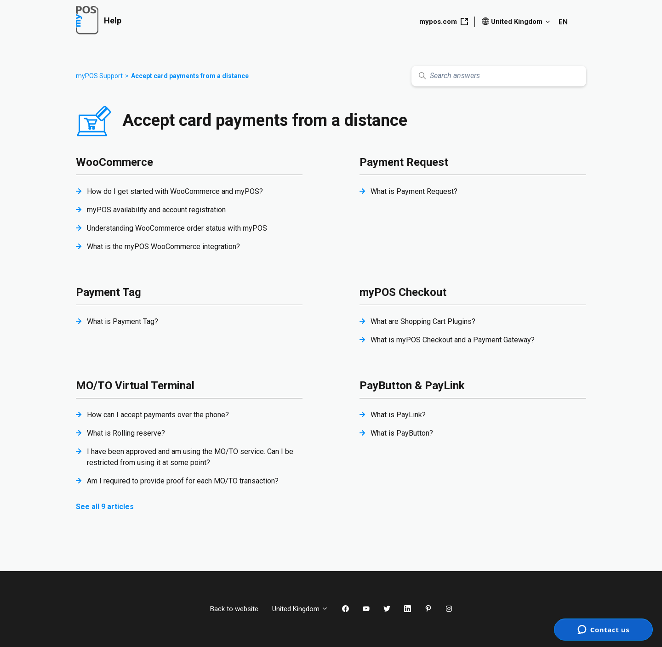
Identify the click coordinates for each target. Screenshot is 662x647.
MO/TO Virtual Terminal (135, 385)
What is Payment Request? (414, 191)
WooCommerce (114, 162)
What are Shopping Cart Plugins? (423, 321)
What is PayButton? (402, 433)
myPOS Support (99, 75)
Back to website (234, 609)
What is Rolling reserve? (126, 433)
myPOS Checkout (403, 292)
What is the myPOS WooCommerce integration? (163, 246)
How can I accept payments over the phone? (158, 414)
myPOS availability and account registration (156, 209)
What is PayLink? (398, 414)
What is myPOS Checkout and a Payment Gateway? (453, 339)
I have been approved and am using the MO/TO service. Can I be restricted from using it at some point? (190, 457)
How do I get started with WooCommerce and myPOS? (175, 191)
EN (563, 22)
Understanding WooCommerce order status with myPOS (177, 228)
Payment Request (404, 162)
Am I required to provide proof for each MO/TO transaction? (183, 481)
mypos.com (443, 21)
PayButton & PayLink (412, 385)
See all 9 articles (105, 506)
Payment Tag (108, 292)
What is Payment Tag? (122, 321)
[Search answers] (498, 76)
